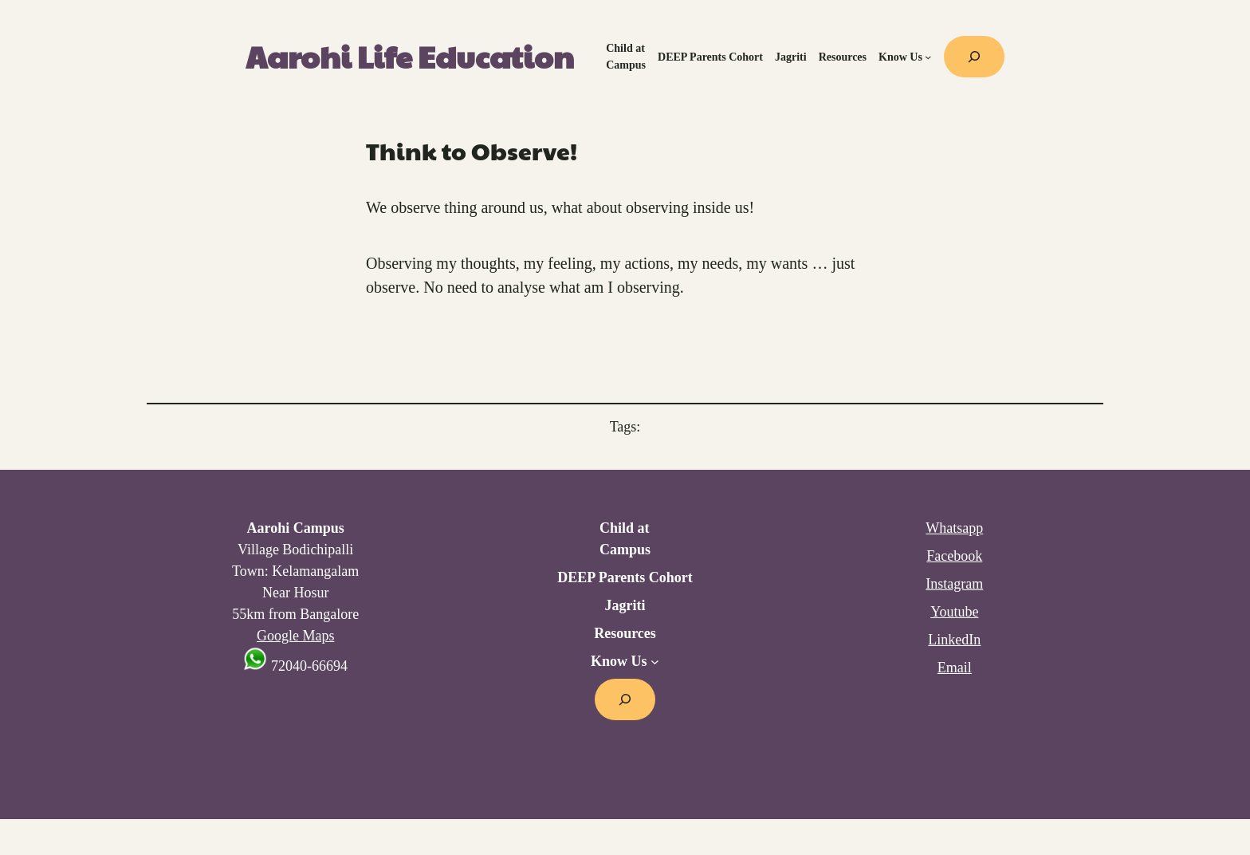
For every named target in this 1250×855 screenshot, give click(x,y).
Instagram (954, 584)
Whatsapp (954, 528)
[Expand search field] (974, 56)
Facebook (954, 556)
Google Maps (296, 636)
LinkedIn (954, 640)
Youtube (954, 612)
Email (955, 668)
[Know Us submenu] (928, 56)
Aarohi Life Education (410, 56)
